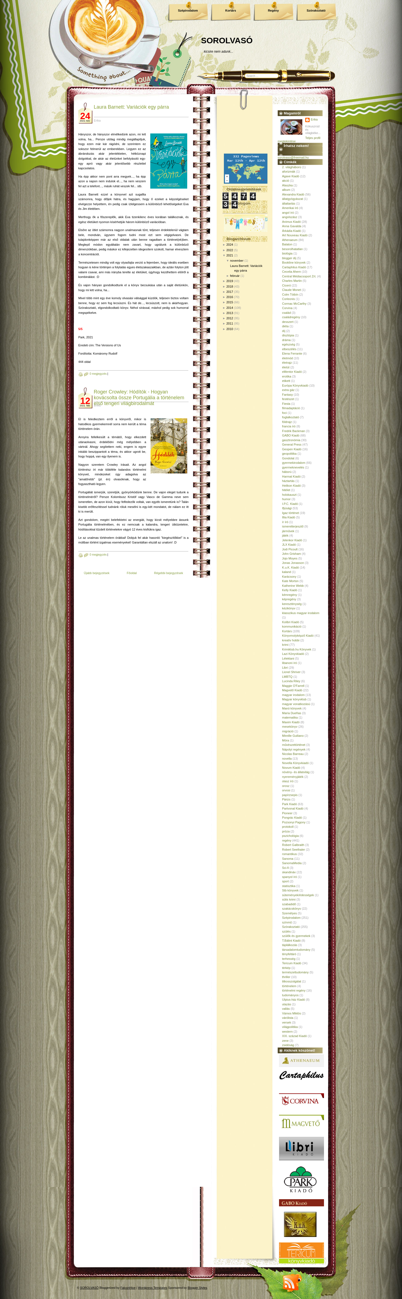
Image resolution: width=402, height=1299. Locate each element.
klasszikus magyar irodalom (300, 613)
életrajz (287, 362)
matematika (290, 717)
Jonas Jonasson (293, 562)
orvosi (286, 790)
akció (285, 180)
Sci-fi (285, 867)
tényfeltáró (289, 954)
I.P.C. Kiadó (290, 503)
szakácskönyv (291, 908)
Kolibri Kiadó (290, 622)
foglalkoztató (290, 417)
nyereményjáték (293, 776)
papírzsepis (290, 795)
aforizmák (288, 171)
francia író (289, 426)
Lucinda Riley (291, 681)
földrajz (287, 422)
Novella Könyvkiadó (295, 763)
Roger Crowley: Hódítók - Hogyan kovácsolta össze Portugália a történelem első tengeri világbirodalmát (139, 397)
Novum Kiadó (291, 767)
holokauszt (289, 494)
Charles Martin (292, 280)
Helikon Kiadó (291, 485)
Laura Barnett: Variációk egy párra (131, 107)
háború (286, 471)
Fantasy (287, 394)
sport (285, 881)
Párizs (286, 799)
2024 (229, 244)
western (287, 1031)
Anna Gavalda (291, 226)
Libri (285, 667)
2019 (229, 281)
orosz (286, 786)
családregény (291, 317)
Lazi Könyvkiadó (293, 653)
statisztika (288, 886)
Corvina (287, 308)
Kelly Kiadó (289, 590)
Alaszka (287, 185)
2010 (229, 329)
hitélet (286, 490)
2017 (229, 291)
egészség (288, 344)
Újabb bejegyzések (96, 573)
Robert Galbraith (293, 845)
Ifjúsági (287, 508)
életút (286, 367)
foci (284, 412)
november (236, 260)
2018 (229, 286)
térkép (286, 967)
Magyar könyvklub (294, 699)
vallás (286, 1008)
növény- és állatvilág (296, 772)
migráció (288, 731)
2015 (229, 302)
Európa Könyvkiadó (295, 385)
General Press (291, 444)
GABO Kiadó (290, 435)
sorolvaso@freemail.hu (293, 157)
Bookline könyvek (294, 262)
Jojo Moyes (290, 558)
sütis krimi (289, 899)
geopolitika (289, 453)
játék (285, 535)
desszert (288, 321)
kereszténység (292, 604)
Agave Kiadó (290, 176)
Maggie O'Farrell (293, 685)
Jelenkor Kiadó (292, 540)
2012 (229, 318)
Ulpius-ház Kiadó (293, 999)
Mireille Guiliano (293, 735)
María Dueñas (291, 713)
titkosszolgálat (291, 981)
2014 (229, 307)
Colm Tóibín (290, 294)
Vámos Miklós (291, 1013)
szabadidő (289, 904)
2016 (229, 297)
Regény (273, 10)
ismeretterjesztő (293, 526)
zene (285, 1040)
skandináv (289, 872)
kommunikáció (291, 626)
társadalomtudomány (296, 949)
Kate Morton (290, 581)
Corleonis (288, 299)
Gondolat (288, 458)
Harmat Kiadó (291, 476)
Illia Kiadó (288, 517)
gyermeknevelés (293, 467)
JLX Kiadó (289, 544)
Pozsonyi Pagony (293, 822)
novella (287, 758)
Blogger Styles (197, 1287)
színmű (287, 922)
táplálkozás (289, 945)
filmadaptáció (291, 408)
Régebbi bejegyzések (168, 573)
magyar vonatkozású (296, 704)
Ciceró (286, 285)
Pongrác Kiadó (292, 817)
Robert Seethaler (293, 849)
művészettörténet (293, 744)
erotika (286, 376)
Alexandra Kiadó (293, 194)
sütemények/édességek (298, 895)
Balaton (287, 244)
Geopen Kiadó (291, 449)
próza (286, 831)
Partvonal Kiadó (293, 808)
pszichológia (290, 835)
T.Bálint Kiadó (291, 940)
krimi (285, 644)
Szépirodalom (188, 10)
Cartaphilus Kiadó (294, 267)
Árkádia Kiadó (291, 230)
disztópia (288, 335)
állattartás (288, 203)
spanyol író (289, 877)
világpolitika (290, 1027)
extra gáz (288, 390)
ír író (285, 522)
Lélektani (288, 658)
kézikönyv (288, 608)
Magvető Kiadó (292, 690)
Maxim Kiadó (291, 722)
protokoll (288, 826)
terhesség (288, 958)
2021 (229, 255)
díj (283, 331)
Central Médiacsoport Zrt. (299, 276)
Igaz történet (290, 513)
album (286, 189)
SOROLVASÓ (227, 40)
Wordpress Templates (152, 1287)
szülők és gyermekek (296, 936)
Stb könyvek (290, 890)
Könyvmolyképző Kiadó (297, 635)
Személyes (289, 913)
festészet (288, 399)
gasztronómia (291, 440)
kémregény (289, 594)
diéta (285, 326)
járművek (288, 531)
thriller (286, 977)
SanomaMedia (292, 863)
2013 (229, 313)
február (235, 275)
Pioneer (287, 813)
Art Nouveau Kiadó (294, 235)
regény (286, 840)
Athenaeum (290, 240)
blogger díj (289, 258)
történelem (289, 986)
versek (286, 1022)
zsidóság (288, 1045)
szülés (286, 931)
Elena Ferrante (292, 353)
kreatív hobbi (290, 640)
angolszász (289, 217)
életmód (287, 358)
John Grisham (291, 553)
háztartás (288, 481)
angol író (288, 212)
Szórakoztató (316, 10)
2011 (229, 323)
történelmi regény (293, 990)
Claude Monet (291, 289)
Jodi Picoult (290, 549)
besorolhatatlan (292, 249)
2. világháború (291, 167)
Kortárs (230, 10)
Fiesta (286, 403)
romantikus (289, 854)
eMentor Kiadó (292, 371)
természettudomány (295, 972)
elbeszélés (289, 349)
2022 (229, 250)
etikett (286, 380)
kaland (286, 572)
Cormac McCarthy (294, 303)
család (286, 312)
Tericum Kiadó (291, 963)
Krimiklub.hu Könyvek (296, 649)
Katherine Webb (293, 585)
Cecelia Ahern (291, 271)
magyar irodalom (293, 695)
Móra (285, 740)
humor (286, 499)
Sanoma (287, 858)
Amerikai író (290, 208)
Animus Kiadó (291, 221)
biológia (287, 253)
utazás (286, 1004)
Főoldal (132, 573)
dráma (286, 340)
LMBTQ (287, 676)
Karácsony (289, 576)
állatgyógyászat (292, 198)
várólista (287, 1017)
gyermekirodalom (293, 462)
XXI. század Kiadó (294, 1036)
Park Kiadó (289, 804)
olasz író (288, 781)
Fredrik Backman (293, 431)
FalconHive (128, 1287)
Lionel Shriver (291, 672)
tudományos (290, 995)
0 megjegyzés (98, 373)
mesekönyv (290, 726)
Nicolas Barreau (293, 754)
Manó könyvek (292, 708)
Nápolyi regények (293, 749)
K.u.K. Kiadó (290, 567)
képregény (289, 599)
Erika (314, 119)
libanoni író (289, 663)
